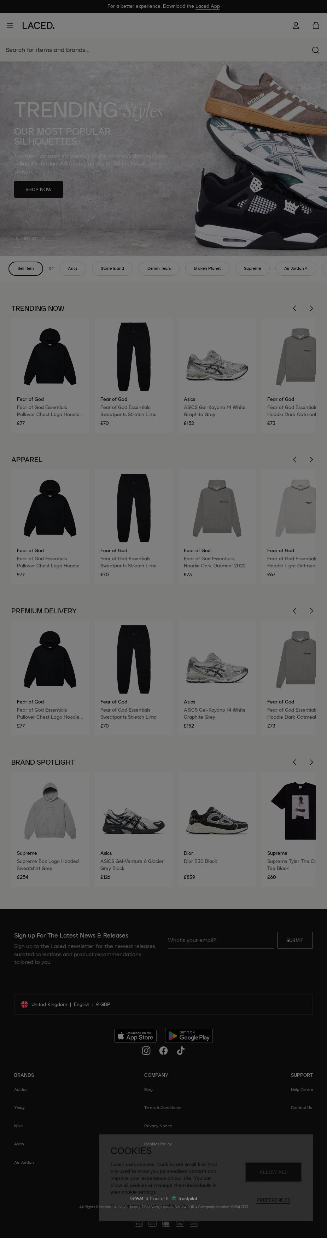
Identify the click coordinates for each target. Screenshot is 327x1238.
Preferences (273, 1203)
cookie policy (175, 1208)
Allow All (273, 1175)
